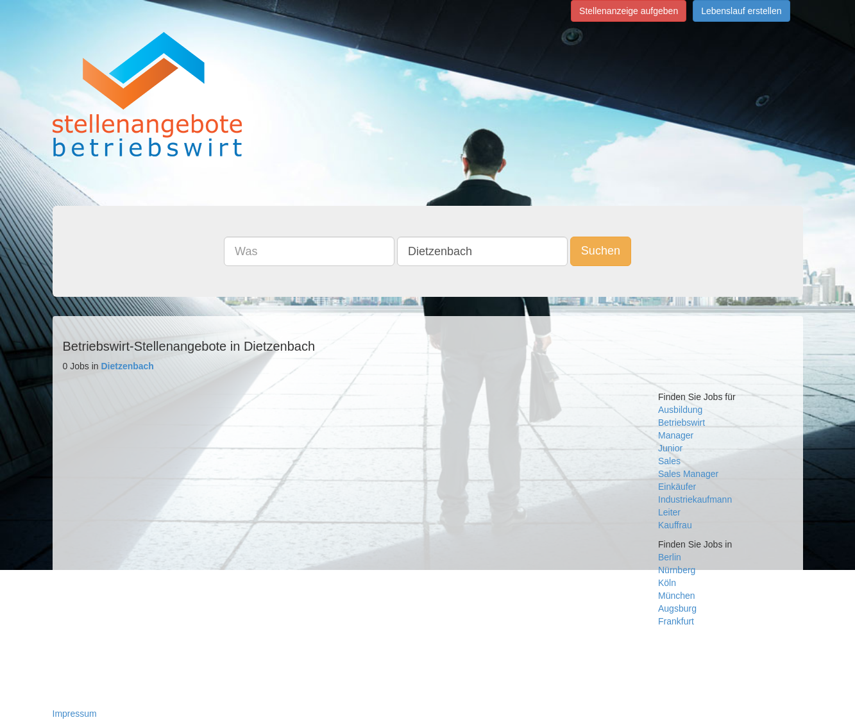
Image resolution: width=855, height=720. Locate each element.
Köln (667, 583)
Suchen (600, 250)
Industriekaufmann (695, 499)
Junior (670, 448)
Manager (675, 435)
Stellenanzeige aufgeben (628, 11)
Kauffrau (675, 525)
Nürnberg (676, 570)
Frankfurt (676, 621)
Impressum (75, 713)
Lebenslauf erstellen (741, 11)
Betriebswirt (681, 422)
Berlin (669, 557)
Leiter (669, 512)
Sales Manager (688, 474)
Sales (669, 461)
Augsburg (677, 608)
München (676, 595)
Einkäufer (677, 486)
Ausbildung (680, 410)
